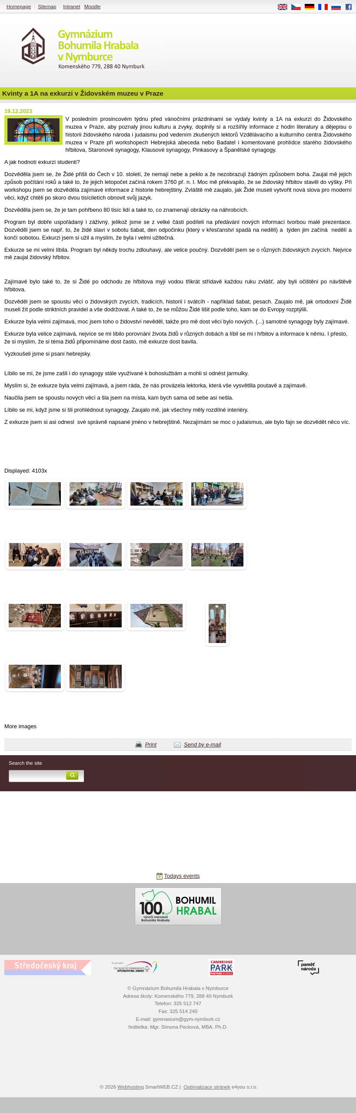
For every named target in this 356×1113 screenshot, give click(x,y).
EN (285, 7)
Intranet (71, 6)
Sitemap (47, 6)
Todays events (182, 876)
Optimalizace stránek (206, 1087)
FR (326, 7)
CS (299, 7)
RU (339, 7)
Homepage (19, 6)
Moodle (92, 6)
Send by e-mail (202, 744)
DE (312, 7)
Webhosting (130, 1087)
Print (150, 744)
